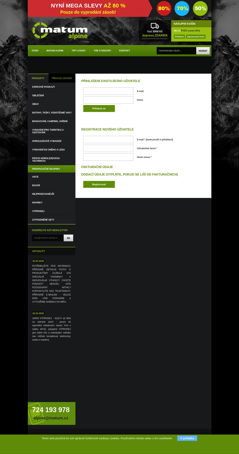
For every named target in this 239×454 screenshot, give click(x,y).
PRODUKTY (38, 78)
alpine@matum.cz (50, 418)
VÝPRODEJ (38, 211)
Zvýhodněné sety (43, 219)
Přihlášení (179, 37)
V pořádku (187, 438)
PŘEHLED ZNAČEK (62, 78)
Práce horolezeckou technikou (46, 159)
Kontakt (124, 50)
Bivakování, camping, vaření (50, 121)
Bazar (36, 185)
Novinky (37, 202)
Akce (35, 177)
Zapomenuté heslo (195, 37)
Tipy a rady (79, 50)
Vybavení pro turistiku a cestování (48, 131)
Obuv (35, 104)
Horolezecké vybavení (46, 141)
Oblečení (38, 95)
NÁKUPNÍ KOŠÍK (185, 23)
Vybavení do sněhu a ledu (48, 149)
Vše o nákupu (102, 50)
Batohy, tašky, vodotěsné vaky (52, 112)
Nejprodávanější (43, 194)
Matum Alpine (54, 50)
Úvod (35, 50)
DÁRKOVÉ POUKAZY (43, 87)
